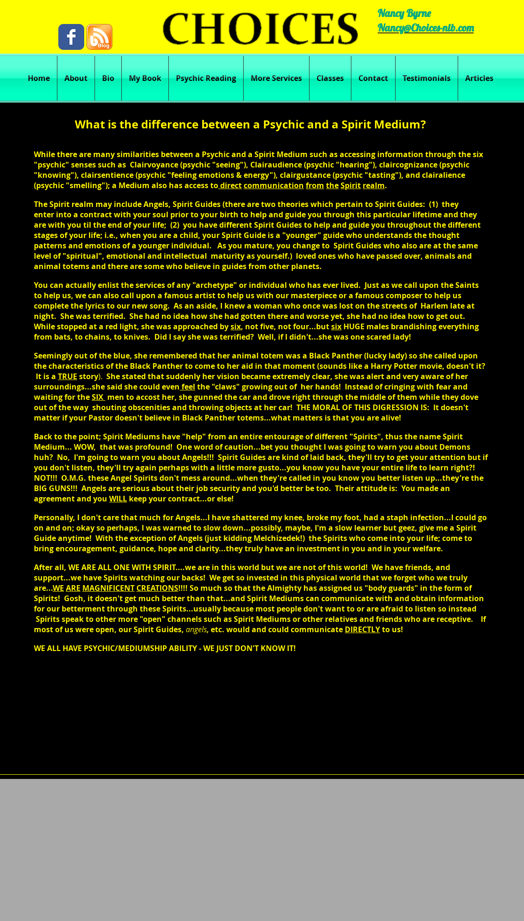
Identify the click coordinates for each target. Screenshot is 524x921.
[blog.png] (99, 37)
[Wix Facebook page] (71, 37)
